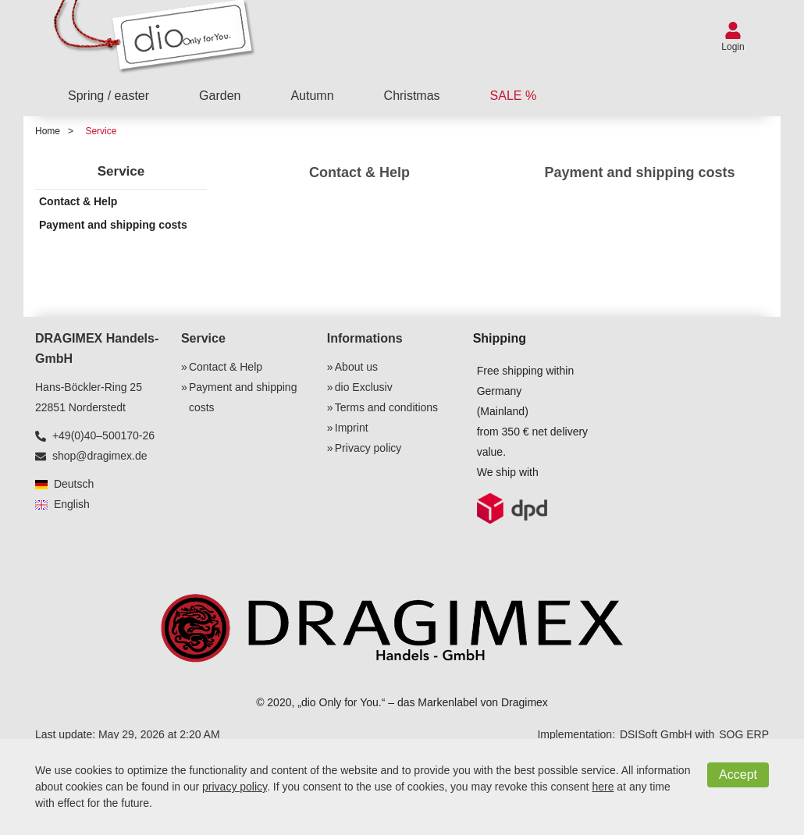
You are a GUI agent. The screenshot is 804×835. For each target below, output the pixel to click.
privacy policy (234, 786)
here (603, 786)
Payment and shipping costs (639, 172)
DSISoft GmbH (656, 734)
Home (47, 131)
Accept (738, 774)
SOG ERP (744, 734)
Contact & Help (359, 172)
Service (100, 131)
